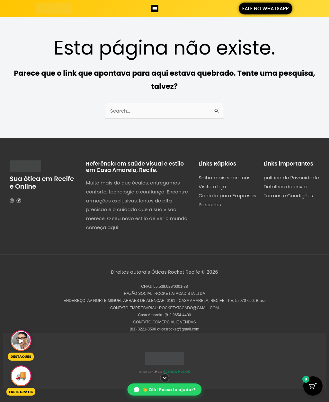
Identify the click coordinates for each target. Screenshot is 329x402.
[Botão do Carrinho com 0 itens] (313, 386)
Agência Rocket (176, 371)
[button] (155, 8)
